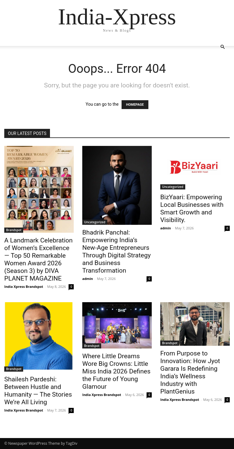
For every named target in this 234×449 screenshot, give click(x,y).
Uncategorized (94, 222)
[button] (222, 47)
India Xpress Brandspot (23, 286)
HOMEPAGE (135, 105)
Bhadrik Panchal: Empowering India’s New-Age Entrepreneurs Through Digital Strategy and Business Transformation (116, 251)
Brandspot (13, 230)
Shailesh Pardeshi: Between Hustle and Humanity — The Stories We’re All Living (38, 391)
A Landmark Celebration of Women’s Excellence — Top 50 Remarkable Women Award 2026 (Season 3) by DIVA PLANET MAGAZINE (38, 259)
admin (87, 278)
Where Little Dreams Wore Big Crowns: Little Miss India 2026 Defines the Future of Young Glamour (116, 371)
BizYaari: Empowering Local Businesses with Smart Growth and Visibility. (192, 208)
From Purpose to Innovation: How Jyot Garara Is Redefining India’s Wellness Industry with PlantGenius (190, 372)
